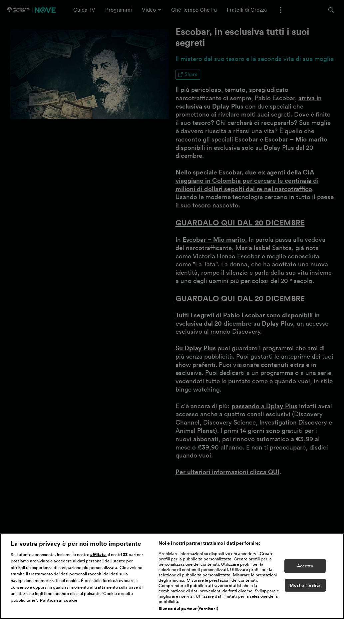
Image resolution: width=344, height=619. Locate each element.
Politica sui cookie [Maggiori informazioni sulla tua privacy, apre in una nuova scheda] (58, 603)
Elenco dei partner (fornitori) (188, 611)
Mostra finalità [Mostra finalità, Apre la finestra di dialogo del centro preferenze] (305, 588)
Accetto (305, 569)
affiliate (98, 557)
